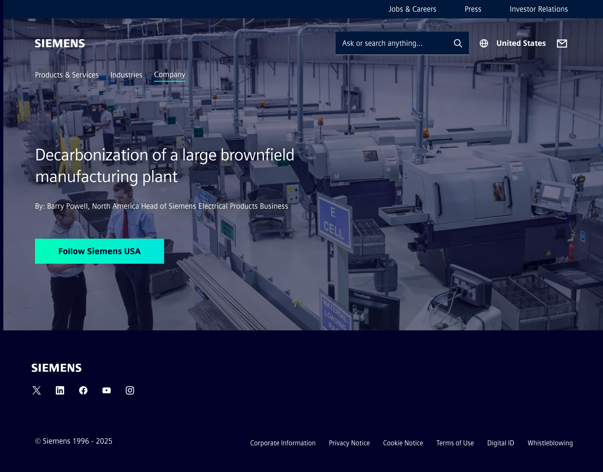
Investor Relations (539, 9)
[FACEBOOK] (83, 393)
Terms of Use (455, 443)
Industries (126, 75)
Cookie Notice (403, 443)
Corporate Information (283, 443)
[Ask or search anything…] (391, 43)
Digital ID (500, 443)
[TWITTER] (37, 393)
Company (169, 74)
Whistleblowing (550, 443)
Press (473, 9)
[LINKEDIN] (60, 393)
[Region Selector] (512, 43)
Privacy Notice (349, 443)
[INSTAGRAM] (130, 393)
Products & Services (67, 75)
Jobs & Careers (412, 9)
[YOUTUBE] (107, 393)
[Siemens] (60, 43)
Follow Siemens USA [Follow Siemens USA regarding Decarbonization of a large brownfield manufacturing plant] (99, 251)
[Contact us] (562, 43)
